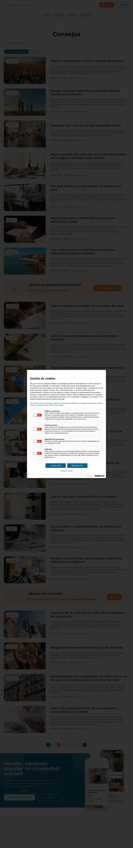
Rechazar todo (77, 465)
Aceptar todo (56, 465)
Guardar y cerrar (66, 471)
